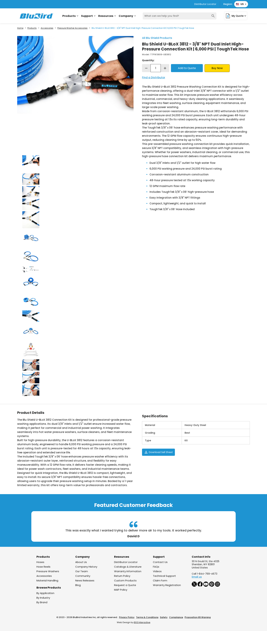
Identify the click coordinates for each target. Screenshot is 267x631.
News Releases (84, 580)
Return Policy (122, 576)
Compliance (176, 617)
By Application (45, 593)
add (165, 68)
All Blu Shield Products (157, 38)
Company (128, 16)
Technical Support (164, 576)
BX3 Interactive (142, 622)
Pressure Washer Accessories (72, 28)
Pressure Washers (47, 571)
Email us (197, 577)
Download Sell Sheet (158, 452)
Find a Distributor (153, 77)
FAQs (156, 566)
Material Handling (47, 580)
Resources (107, 16)
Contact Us (160, 562)
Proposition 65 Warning (198, 617)
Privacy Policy (127, 617)
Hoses (40, 562)
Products (70, 16)
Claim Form (160, 580)
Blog (78, 585)
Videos (157, 571)
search (213, 16)
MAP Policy (120, 589)
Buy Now (217, 68)
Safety (164, 617)
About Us (81, 562)
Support (88, 16)
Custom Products (125, 580)
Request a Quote (125, 585)
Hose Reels (43, 566)
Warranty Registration (167, 585)
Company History (86, 566)
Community (82, 576)
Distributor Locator (205, 4)
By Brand (41, 602)
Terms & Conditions (147, 617)
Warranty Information (127, 571)
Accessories (47, 28)
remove (146, 68)
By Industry (43, 597)
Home (20, 28)
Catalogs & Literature (128, 566)
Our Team (81, 571)
